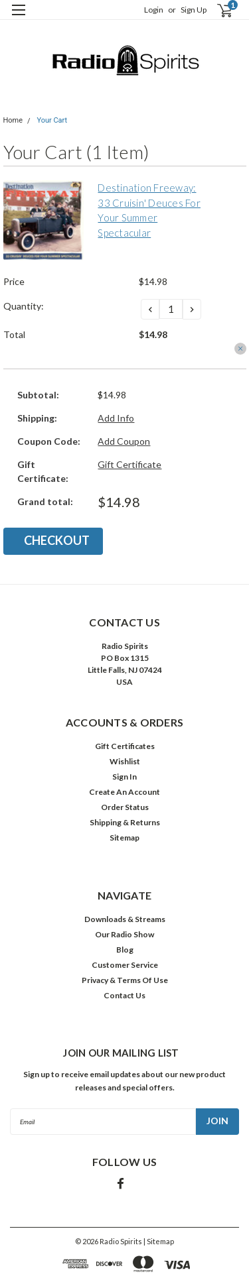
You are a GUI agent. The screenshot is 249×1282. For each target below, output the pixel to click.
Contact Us (124, 995)
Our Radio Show (124, 934)
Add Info (116, 418)
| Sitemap (158, 1241)
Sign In (124, 777)
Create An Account (124, 792)
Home (13, 120)
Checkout (57, 540)
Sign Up (194, 10)
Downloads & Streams (124, 919)
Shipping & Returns (125, 822)
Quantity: (23, 306)
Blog (124, 950)
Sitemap (124, 838)
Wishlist (125, 761)
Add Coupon (124, 441)
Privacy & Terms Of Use (125, 980)
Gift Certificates (125, 746)
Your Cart (52, 120)
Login (153, 10)
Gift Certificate (129, 464)
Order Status (125, 807)
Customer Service (125, 965)
